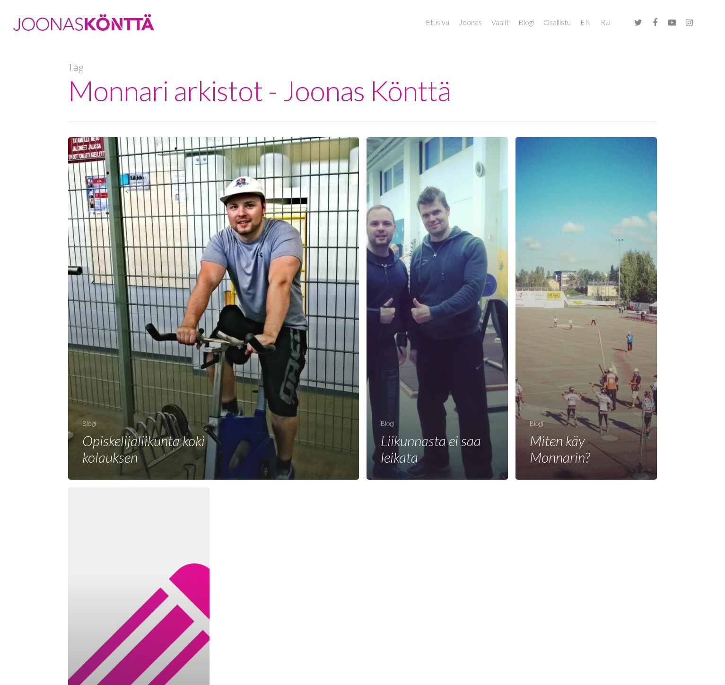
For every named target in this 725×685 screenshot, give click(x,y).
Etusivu (437, 22)
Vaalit (500, 22)
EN (585, 22)
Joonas (470, 22)
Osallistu (557, 22)
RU (606, 22)
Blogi (526, 22)
